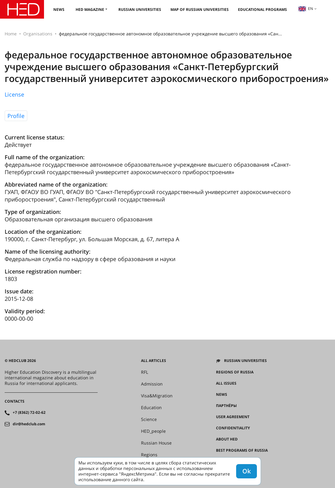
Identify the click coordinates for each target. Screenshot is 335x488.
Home (11, 34)
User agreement (232, 416)
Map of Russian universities (199, 9)
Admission (152, 384)
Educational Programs (262, 9)
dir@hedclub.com (29, 424)
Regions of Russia (234, 372)
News (58, 9)
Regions (149, 455)
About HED (227, 439)
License (14, 94)
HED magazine (90, 9)
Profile (15, 116)
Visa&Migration (157, 396)
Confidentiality (233, 428)
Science (149, 419)
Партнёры (226, 405)
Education (151, 407)
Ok (246, 471)
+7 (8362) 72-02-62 (29, 412)
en (305, 8)
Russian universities (139, 9)
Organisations (37, 34)
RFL (144, 372)
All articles (153, 360)
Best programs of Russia (242, 450)
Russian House (156, 443)
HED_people (153, 431)
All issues (226, 383)
